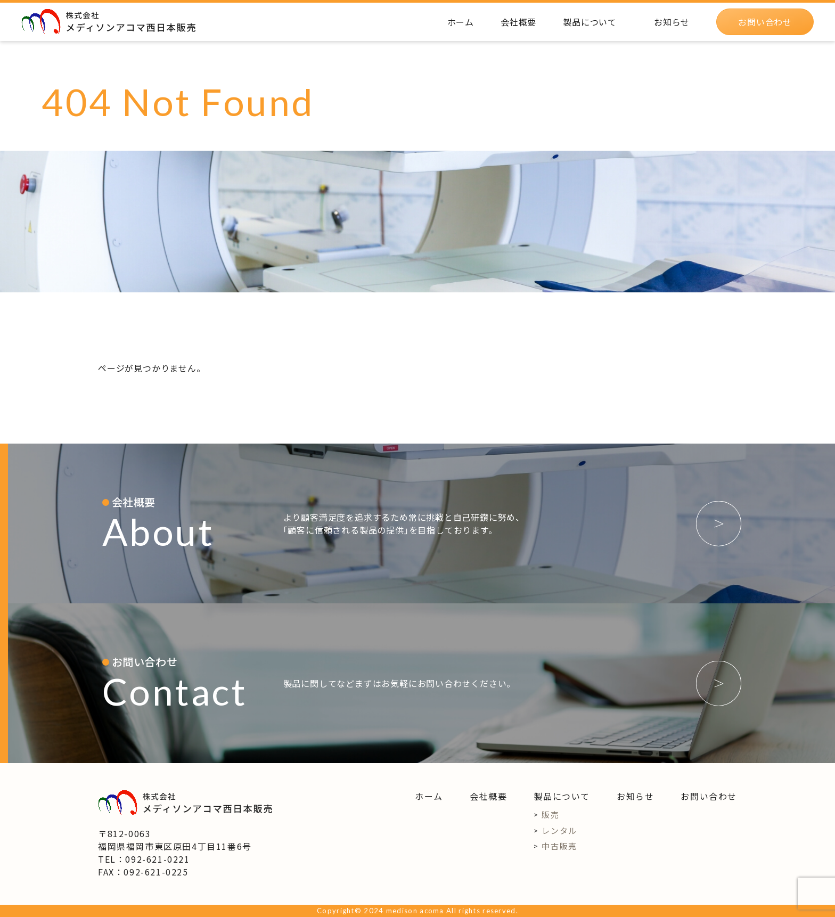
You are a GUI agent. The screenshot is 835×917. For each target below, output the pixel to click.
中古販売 (559, 845)
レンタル (559, 830)
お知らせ (635, 796)
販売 (550, 814)
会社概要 (488, 796)
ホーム (429, 796)
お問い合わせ (709, 796)
